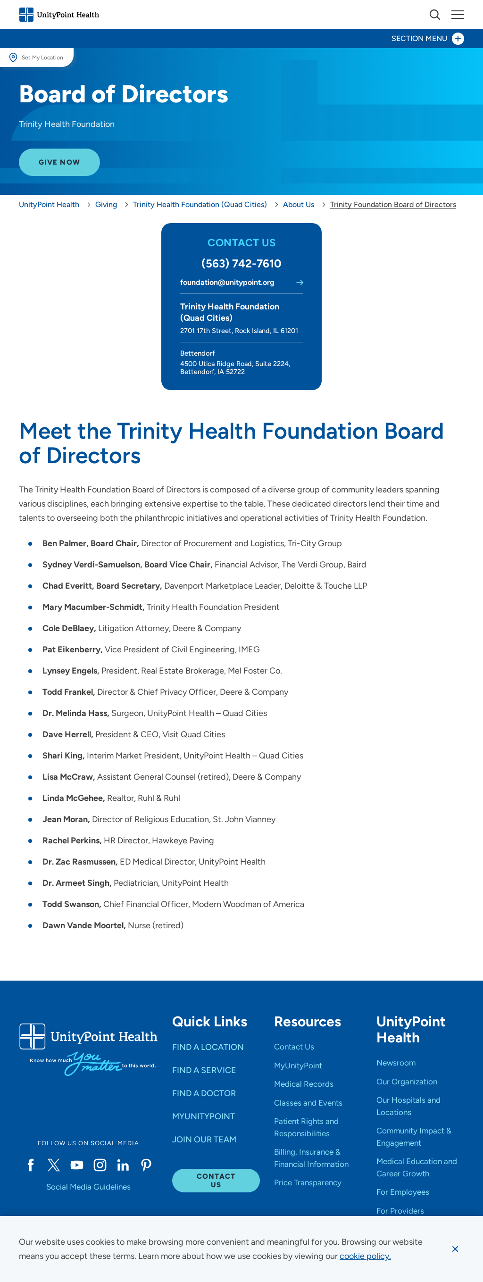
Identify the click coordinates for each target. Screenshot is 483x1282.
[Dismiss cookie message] (455, 1249)
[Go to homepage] (59, 15)
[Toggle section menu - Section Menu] (241, 38)
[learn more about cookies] (365, 1256)
